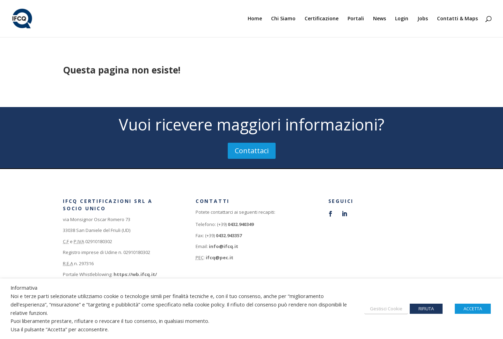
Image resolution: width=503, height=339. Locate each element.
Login (401, 19)
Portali (356, 19)
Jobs (422, 19)
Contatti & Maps (457, 19)
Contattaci (252, 150)
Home (255, 19)
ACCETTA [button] (473, 308)
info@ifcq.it (223, 246)
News (379, 19)
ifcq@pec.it (219, 257)
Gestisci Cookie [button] (386, 308)
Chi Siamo (283, 19)
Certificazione (321, 19)
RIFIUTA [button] (426, 308)
